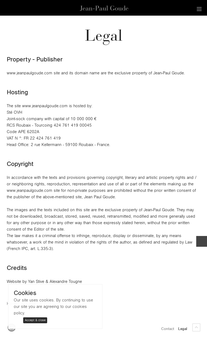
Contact (167, 329)
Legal (182, 329)
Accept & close (35, 320)
